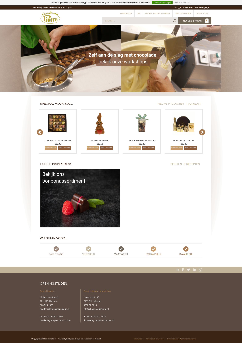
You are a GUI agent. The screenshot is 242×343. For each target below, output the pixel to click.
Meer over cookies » (182, 3)
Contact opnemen (173, 339)
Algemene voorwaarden (188, 339)
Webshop (126, 13)
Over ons (202, 13)
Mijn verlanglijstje (202, 7)
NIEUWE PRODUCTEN (171, 103)
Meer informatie (64, 147)
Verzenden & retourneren (154, 339)
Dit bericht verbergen (162, 3)
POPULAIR (194, 103)
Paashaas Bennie (99, 141)
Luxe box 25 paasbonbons (58, 141)
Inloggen (178, 7)
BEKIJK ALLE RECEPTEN (185, 164)
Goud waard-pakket (183, 141)
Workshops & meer (157, 13)
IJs (138, 13)
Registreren (188, 7)
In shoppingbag (50, 147)
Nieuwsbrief (183, 13)
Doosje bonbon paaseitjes (142, 141)
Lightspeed (70, 339)
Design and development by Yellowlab (88, 339)
